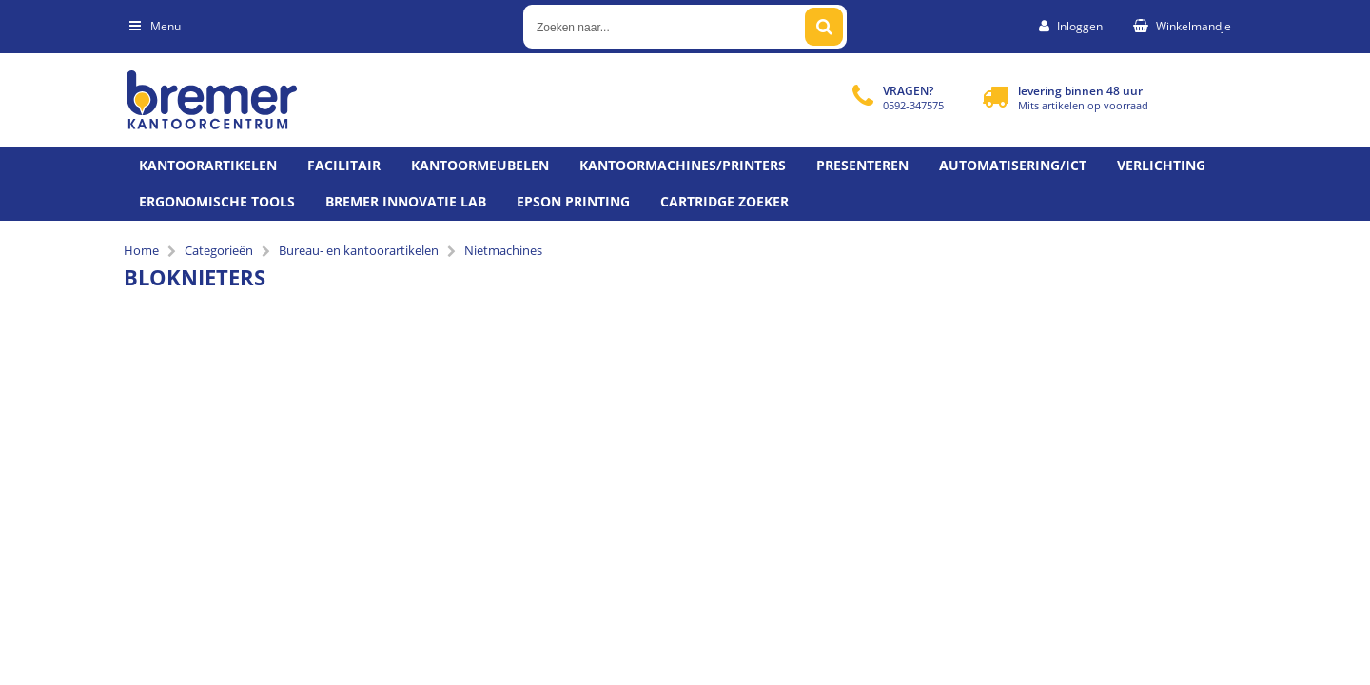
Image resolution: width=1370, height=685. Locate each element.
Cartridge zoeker (724, 201)
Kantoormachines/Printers (682, 165)
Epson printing (573, 201)
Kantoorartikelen (208, 165)
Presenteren (862, 165)
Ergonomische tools (217, 201)
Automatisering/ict (1012, 165)
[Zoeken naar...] (824, 27)
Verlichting (1161, 165)
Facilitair (344, 165)
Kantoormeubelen (480, 165)
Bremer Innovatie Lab (405, 201)
